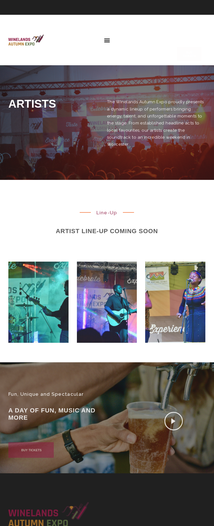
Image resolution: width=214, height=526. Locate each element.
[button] (107, 40)
